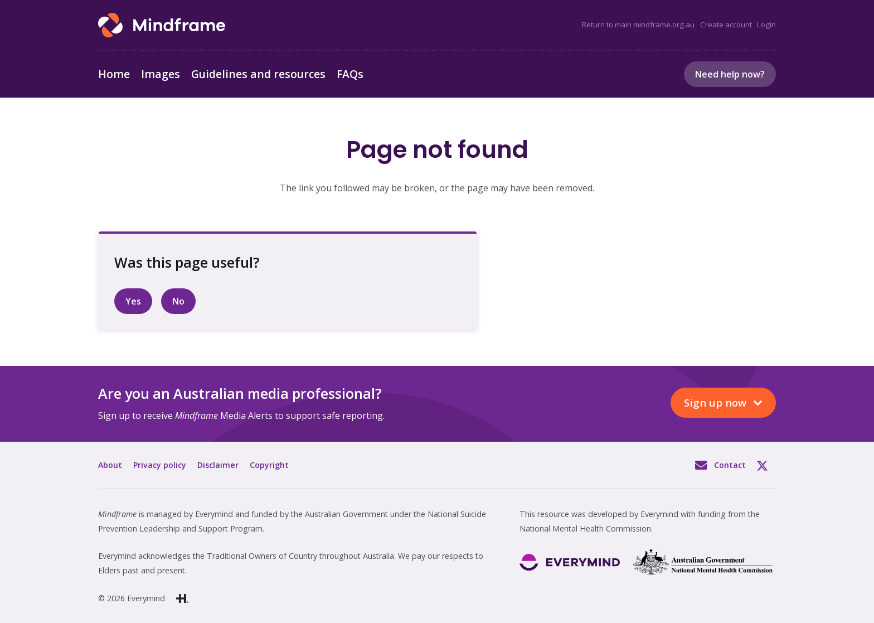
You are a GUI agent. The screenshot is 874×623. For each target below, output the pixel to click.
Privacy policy (159, 465)
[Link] (161, 25)
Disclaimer (218, 465)
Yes (133, 301)
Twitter (766, 465)
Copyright (269, 465)
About (110, 465)
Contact (730, 465)
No (178, 301)
